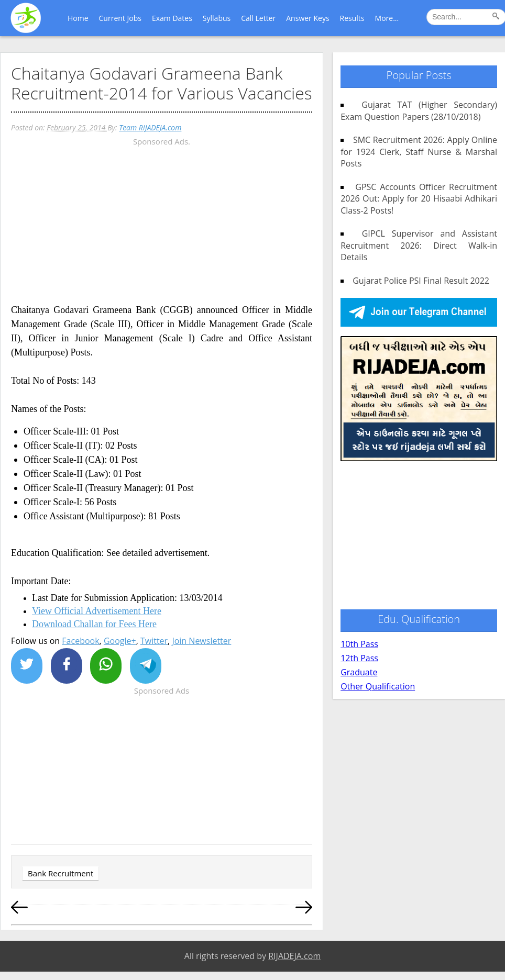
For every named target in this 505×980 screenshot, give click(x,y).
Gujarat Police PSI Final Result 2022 (416, 280)
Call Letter (258, 18)
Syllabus (216, 18)
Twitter (154, 641)
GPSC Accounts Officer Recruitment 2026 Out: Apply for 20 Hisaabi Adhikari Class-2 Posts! (419, 198)
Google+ (120, 641)
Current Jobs (120, 18)
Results (352, 18)
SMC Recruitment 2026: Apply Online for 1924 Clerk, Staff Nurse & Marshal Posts (419, 151)
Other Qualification (378, 686)
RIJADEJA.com (294, 956)
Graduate (359, 672)
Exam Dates (172, 18)
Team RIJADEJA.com (150, 127)
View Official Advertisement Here (96, 611)
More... (387, 18)
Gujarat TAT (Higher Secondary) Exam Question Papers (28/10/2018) (419, 110)
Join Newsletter (201, 641)
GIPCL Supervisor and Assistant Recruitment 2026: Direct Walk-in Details (419, 245)
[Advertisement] (161, 222)
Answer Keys (307, 18)
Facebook (80, 641)
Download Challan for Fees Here (94, 624)
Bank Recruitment (60, 873)
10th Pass (359, 644)
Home (78, 18)
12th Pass (359, 658)
